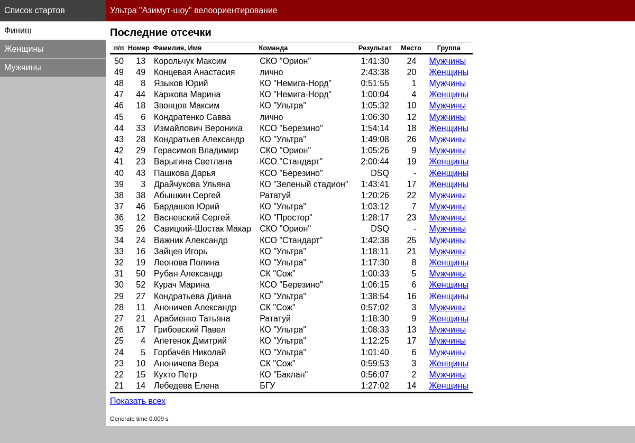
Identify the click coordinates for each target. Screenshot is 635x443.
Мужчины (447, 61)
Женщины (448, 72)
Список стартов (34, 10)
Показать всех (137, 400)
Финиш (18, 30)
